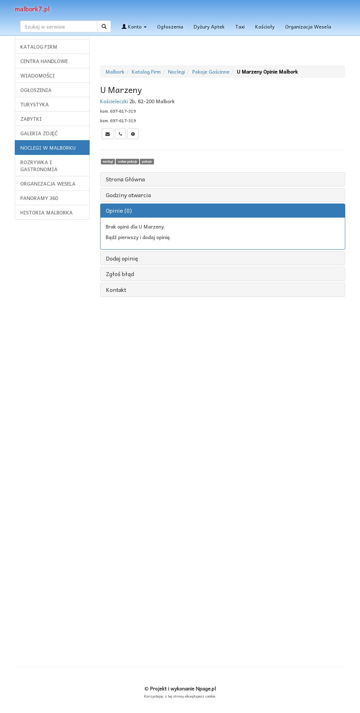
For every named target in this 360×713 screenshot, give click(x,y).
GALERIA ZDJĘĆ (39, 133)
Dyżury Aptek (209, 26)
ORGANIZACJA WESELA (48, 183)
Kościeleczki (114, 101)
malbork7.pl (32, 9)
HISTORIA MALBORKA (46, 212)
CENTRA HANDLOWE (44, 61)
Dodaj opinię (122, 258)
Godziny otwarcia (128, 195)
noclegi (108, 161)
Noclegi (176, 71)
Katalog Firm (146, 71)
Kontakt (116, 290)
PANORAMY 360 (39, 198)
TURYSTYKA (34, 104)
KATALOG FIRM (38, 46)
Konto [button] (134, 26)
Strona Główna (125, 179)
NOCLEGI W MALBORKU (48, 147)
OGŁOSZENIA (36, 90)
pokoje (147, 161)
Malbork (114, 71)
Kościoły (265, 26)
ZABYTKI (31, 119)
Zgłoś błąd (120, 274)
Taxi (240, 26)
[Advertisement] (52, 332)
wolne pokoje (127, 161)
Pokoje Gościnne (211, 71)
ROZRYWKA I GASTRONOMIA (39, 165)
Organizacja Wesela (308, 26)
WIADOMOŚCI (37, 75)
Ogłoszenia (170, 26)
